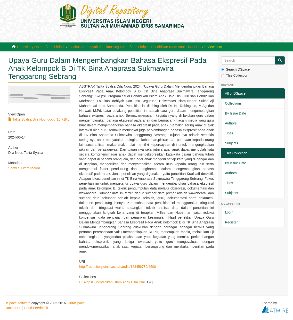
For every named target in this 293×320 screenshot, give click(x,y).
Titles (229, 133)
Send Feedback (36, 308)
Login (229, 212)
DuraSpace (76, 303)
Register (231, 222)
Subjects (231, 143)
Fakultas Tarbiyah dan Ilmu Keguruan (99, 47)
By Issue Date (235, 113)
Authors (231, 123)
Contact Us (13, 308)
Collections (233, 103)
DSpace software (18, 303)
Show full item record (24, 168)
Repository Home (30, 47)
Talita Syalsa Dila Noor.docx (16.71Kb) (39, 119)
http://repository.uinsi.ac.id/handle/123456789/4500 (117, 267)
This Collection (234, 75)
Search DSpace (235, 69)
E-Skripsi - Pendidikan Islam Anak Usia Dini (167, 47)
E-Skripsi (57, 47)
